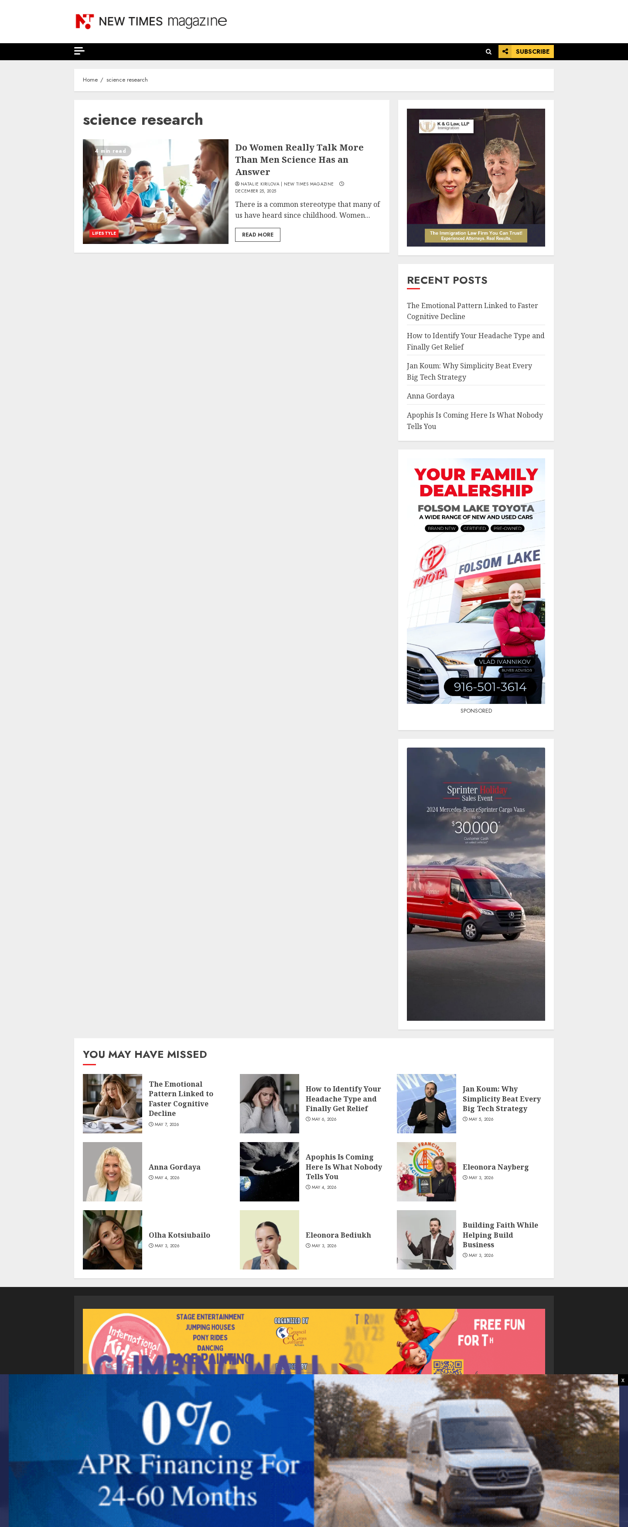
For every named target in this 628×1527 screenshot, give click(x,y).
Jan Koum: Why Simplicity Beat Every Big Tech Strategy (502, 1098)
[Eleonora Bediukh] (269, 1240)
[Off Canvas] (79, 51)
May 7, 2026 (167, 1125)
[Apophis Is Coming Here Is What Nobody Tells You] (269, 1171)
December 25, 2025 (255, 191)
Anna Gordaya (430, 396)
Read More (257, 235)
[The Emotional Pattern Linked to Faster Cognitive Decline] (112, 1103)
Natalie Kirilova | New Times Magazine (287, 184)
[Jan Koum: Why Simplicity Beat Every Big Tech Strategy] (426, 1103)
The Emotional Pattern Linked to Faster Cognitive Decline (181, 1098)
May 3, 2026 (481, 1178)
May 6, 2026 (324, 1119)
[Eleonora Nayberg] (426, 1171)
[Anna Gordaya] (112, 1171)
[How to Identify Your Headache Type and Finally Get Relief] (269, 1103)
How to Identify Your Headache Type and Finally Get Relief (343, 1098)
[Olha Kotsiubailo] (112, 1240)
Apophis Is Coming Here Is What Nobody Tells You (344, 1166)
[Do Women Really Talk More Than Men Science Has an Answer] (156, 191)
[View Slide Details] (314, 1353)
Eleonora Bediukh (338, 1235)
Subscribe (524, 51)
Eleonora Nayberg (496, 1167)
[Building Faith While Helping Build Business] (426, 1240)
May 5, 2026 (481, 1119)
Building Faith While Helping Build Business (500, 1234)
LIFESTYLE (104, 233)
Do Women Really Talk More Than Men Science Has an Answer (299, 159)
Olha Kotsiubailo (179, 1235)
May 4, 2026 (167, 1178)
